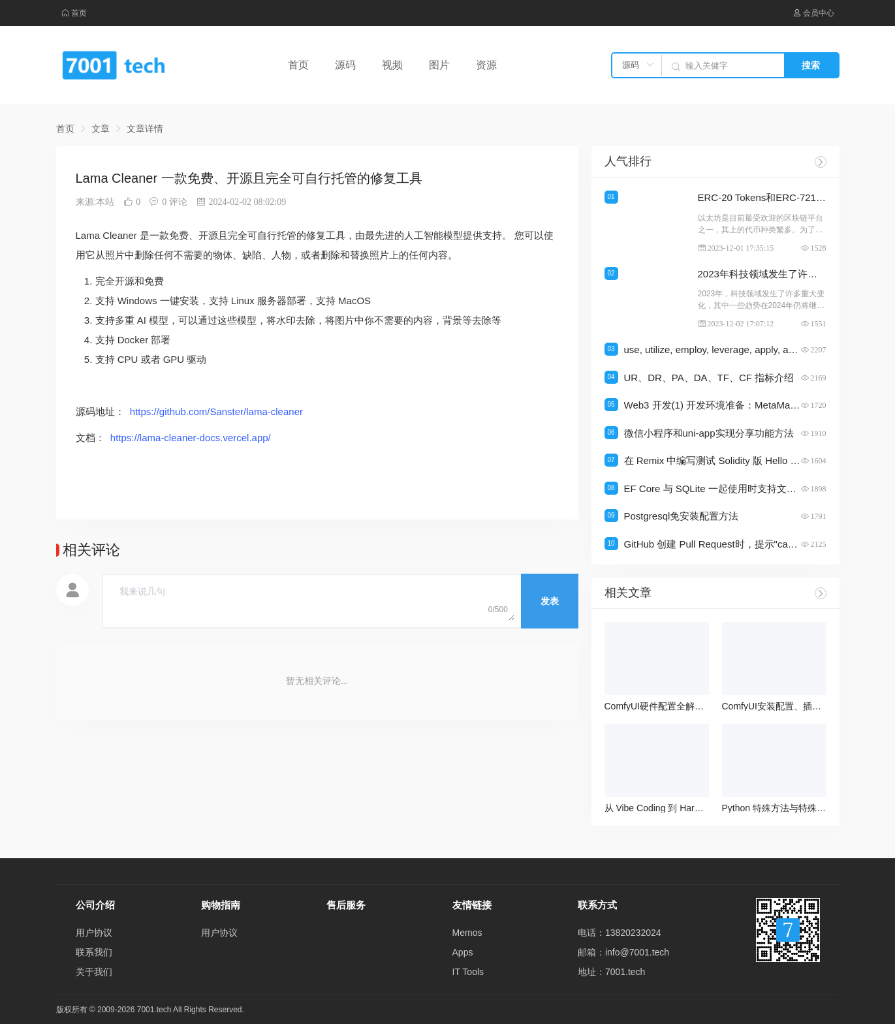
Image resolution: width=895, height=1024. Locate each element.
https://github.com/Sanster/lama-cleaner (216, 411)
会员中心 (813, 13)
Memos (467, 932)
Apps (462, 952)
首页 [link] (65, 128)
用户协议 (94, 932)
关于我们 (94, 972)
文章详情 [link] (145, 128)
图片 (439, 64)
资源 (486, 64)
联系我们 (94, 952)
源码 (345, 64)
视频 (392, 64)
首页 (74, 13)
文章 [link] (100, 128)
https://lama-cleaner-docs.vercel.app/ (190, 437)
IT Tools (468, 972)
